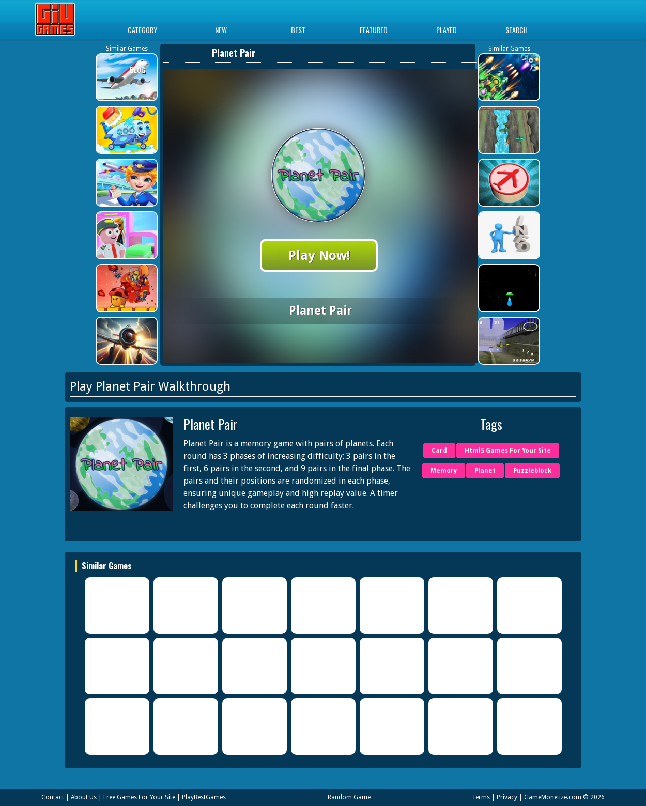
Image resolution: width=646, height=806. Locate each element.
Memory (443, 470)
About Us (84, 797)
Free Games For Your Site (139, 797)
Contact (52, 797)
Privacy (507, 797)
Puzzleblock (532, 470)
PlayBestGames (204, 797)
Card (439, 450)
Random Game (349, 797)
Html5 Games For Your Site (508, 450)
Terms (481, 797)
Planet (485, 470)
